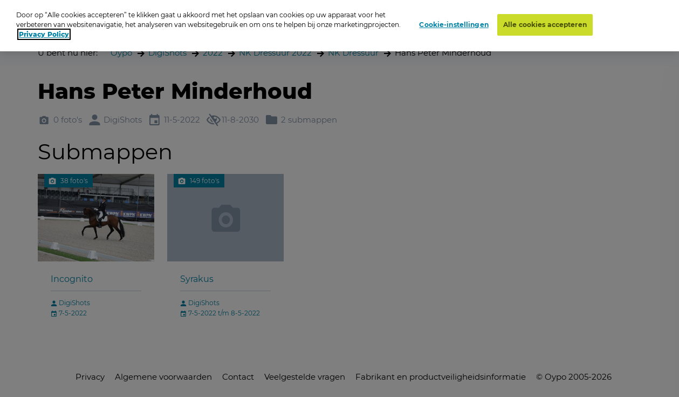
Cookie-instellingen (453, 25)
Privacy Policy (44, 34)
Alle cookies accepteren (545, 25)
